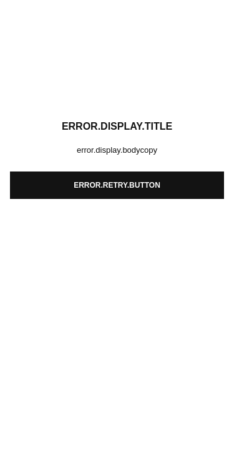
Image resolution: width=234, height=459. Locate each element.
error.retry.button (117, 185)
